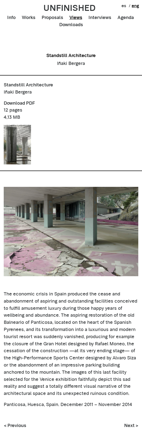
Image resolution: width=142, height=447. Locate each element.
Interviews (99, 17)
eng (135, 5)
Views (75, 17)
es (123, 5)
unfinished (69, 8)
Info (11, 17)
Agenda (125, 17)
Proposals (52, 17)
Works (28, 17)
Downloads (71, 24)
